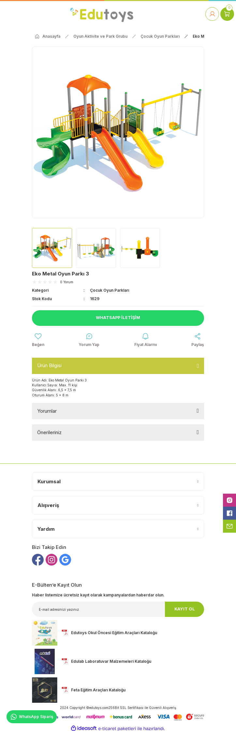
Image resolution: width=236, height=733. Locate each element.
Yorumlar (47, 411)
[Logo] (101, 14)
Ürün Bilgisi (49, 365)
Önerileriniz (49, 432)
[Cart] (227, 14)
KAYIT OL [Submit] (184, 608)
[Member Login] (212, 14)
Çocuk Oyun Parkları (109, 290)
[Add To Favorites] (38, 340)
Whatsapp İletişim (118, 317)
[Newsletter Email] (118, 609)
